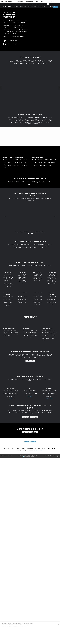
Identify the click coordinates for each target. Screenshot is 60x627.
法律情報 (27, 455)
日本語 (50, 455)
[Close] (58, 624)
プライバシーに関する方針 (33, 455)
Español (56, 455)
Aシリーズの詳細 (26, 417)
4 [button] (31, 233)
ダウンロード (43, 6)
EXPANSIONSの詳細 (10, 398)
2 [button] (28, 233)
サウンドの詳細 (16, 6)
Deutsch (46, 455)
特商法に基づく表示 (21, 455)
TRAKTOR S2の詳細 (33, 417)
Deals (41, 1)
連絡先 (33, 456)
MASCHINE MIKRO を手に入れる (30, 441)
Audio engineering (29, 1)
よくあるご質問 (33, 6)
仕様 (28, 6)
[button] (1, 89)
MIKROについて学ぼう (23, 6)
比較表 (38, 6)
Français (53, 455)
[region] (30, 624)
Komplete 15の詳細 (49, 398)
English (43, 455)
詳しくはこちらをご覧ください (40, 450)
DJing (37, 1)
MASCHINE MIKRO (7, 6)
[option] (30, 88)
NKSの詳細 (30, 396)
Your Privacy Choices (27, 456)
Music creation (20, 1)
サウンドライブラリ (26, 432)
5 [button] (32, 233)
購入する (35, 432)
